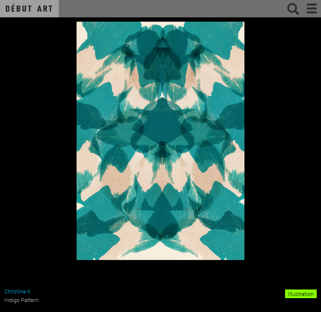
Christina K (17, 291)
